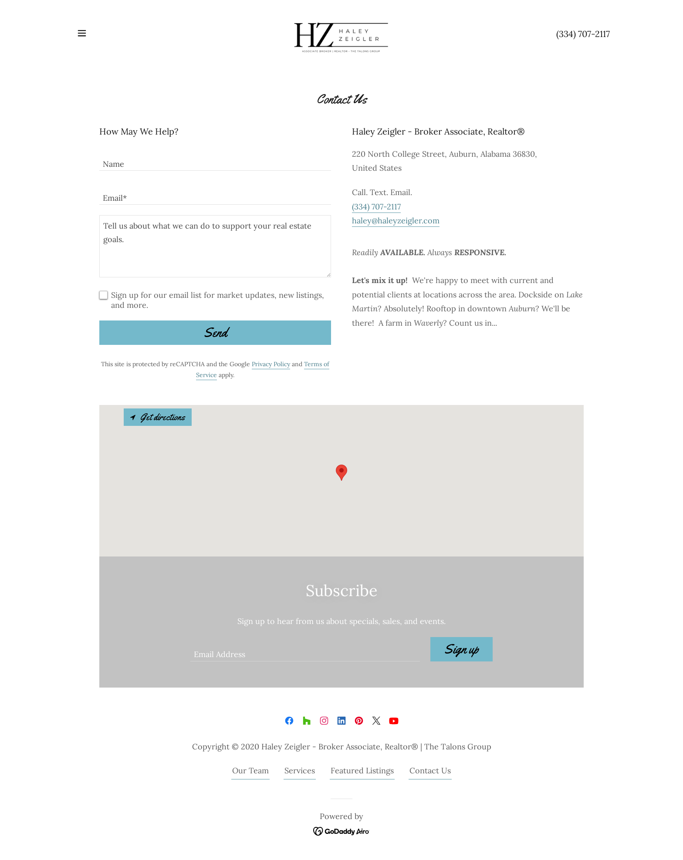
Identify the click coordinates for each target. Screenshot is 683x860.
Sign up (461, 649)
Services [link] (299, 771)
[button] (82, 33)
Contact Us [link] (430, 771)
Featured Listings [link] (362, 771)
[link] (341, 32)
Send (215, 332)
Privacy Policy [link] (271, 364)
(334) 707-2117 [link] (583, 33)
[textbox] (215, 159)
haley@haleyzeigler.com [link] (396, 221)
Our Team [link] (250, 771)
